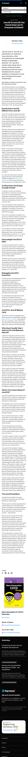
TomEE (19, 234)
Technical (19, 16)
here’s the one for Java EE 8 (10, 319)
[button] (21, 3)
